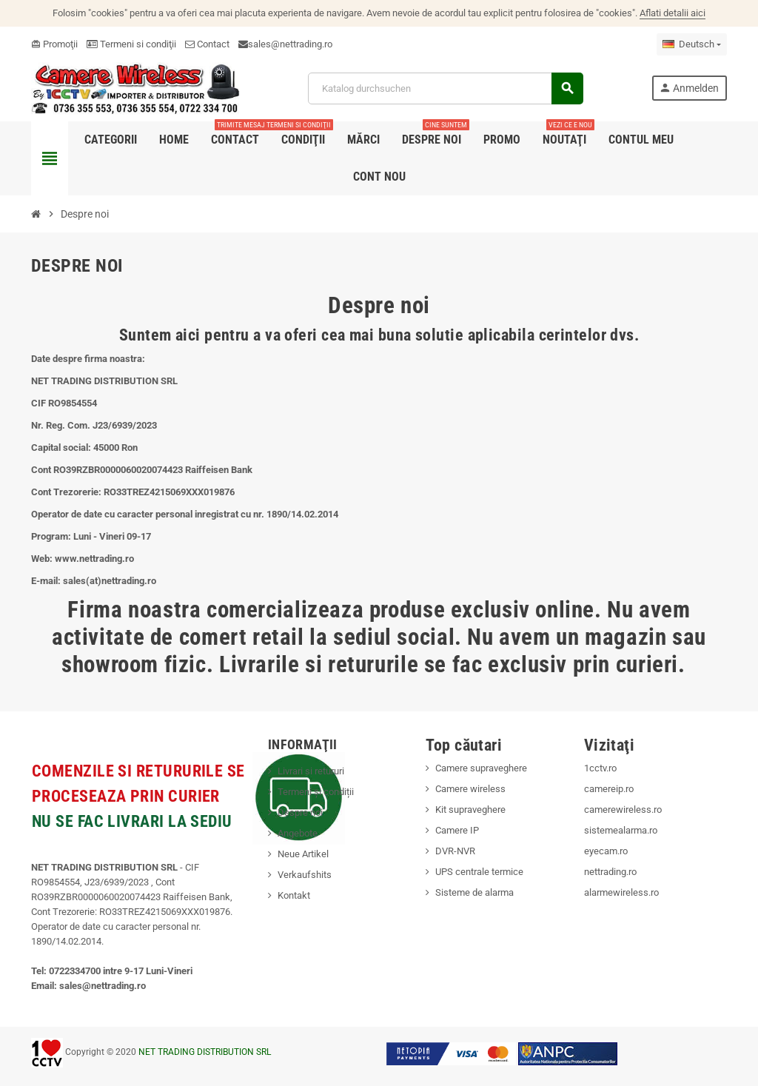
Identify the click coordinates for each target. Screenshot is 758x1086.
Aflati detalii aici (672, 13)
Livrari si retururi (311, 771)
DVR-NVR (455, 851)
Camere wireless (470, 788)
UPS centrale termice (479, 871)
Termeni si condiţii (131, 44)
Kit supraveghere (470, 809)
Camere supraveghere (481, 768)
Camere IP (457, 830)
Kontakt (294, 895)
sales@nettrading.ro (290, 44)
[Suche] (445, 88)
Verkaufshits (305, 874)
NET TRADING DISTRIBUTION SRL (204, 1052)
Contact (207, 44)
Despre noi (300, 812)
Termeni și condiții (316, 791)
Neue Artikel (303, 853)
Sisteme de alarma (474, 892)
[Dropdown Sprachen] (692, 44)
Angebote (298, 833)
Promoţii (54, 44)
